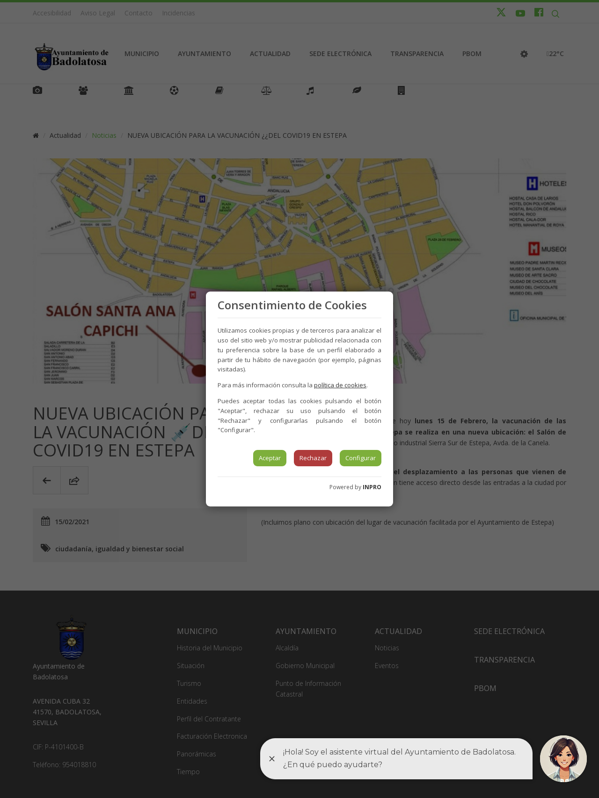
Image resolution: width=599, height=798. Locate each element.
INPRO (372, 487)
